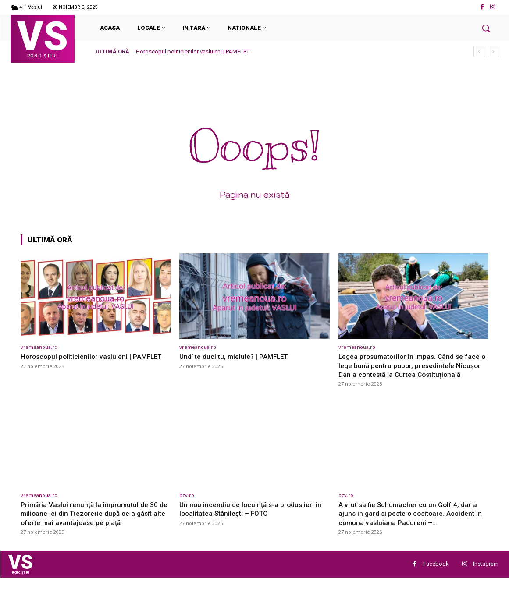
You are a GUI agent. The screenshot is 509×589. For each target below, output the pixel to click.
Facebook (436, 574)
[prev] (478, 51)
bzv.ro (186, 503)
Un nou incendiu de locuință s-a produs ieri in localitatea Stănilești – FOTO (253, 517)
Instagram (485, 574)
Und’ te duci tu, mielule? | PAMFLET (238, 356)
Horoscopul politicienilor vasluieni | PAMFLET (192, 51)
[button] (485, 28)
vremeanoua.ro (39, 346)
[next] (493, 51)
